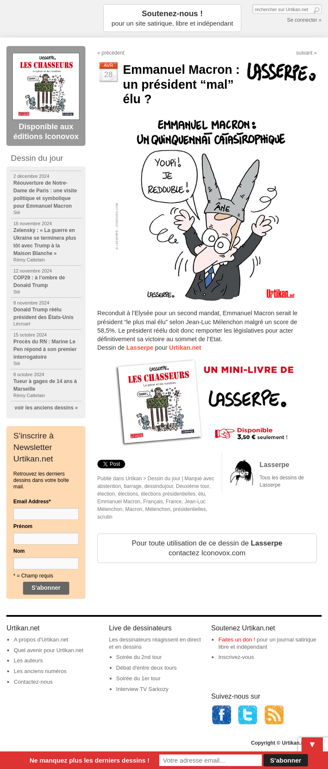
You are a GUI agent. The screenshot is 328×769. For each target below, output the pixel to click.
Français (153, 502)
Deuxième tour (192, 486)
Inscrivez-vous (236, 657)
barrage (132, 486)
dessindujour (158, 486)
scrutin (104, 517)
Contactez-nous (33, 682)
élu (201, 494)
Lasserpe (139, 347)
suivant (304, 53)
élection (106, 494)
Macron (133, 509)
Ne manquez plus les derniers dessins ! (89, 760)
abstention (109, 486)
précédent (113, 53)
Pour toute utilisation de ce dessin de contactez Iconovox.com (207, 548)
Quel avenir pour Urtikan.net (48, 650)
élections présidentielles (168, 494)
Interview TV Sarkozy (142, 689)
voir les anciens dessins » (46, 408)
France (174, 502)
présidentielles (189, 509)
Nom (19, 551)
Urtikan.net (185, 347)
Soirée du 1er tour (138, 678)
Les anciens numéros (40, 671)
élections (128, 494)
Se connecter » (304, 20)
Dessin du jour (164, 479)
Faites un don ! (236, 639)
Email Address (32, 502)
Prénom (22, 526)
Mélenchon (157, 509)
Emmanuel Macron (119, 502)
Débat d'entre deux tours (146, 668)
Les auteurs (28, 660)
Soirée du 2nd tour (139, 657)
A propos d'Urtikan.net (41, 639)
